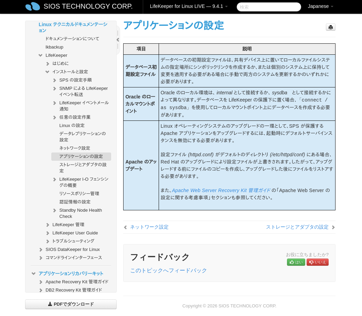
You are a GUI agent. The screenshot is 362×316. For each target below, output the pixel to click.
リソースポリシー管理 (79, 193)
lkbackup (54, 47)
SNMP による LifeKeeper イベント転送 (79, 90)
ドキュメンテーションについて (72, 38)
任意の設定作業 (71, 117)
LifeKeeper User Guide (71, 233)
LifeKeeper (52, 55)
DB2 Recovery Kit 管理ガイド (70, 290)
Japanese (321, 6)
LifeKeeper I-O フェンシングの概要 (80, 181)
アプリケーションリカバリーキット (67, 274)
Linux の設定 (72, 125)
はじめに (56, 64)
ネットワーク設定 (75, 148)
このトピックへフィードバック (168, 270)
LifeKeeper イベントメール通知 (80, 105)
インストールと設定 (66, 72)
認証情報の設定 (75, 201)
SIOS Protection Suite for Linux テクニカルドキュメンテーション (69, 23)
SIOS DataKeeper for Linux (69, 249)
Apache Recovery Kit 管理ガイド (73, 282)
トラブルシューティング (69, 241)
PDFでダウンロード (71, 304)
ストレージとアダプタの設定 (83, 167)
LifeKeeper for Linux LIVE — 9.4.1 (189, 6)
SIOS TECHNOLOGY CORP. (88, 6)
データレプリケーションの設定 (83, 137)
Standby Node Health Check (76, 212)
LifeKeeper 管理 (64, 225)
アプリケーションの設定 (81, 156)
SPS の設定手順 (71, 80)
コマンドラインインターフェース (70, 258)
